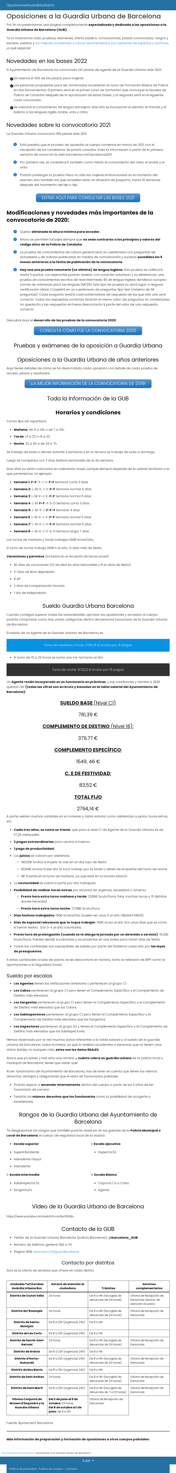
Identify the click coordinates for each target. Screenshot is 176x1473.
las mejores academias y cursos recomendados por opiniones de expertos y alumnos (101, 43)
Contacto (71, 1468)
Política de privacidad (22, 1468)
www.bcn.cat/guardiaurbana (56, 1251)
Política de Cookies (51, 1468)
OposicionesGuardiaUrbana (30, 5)
